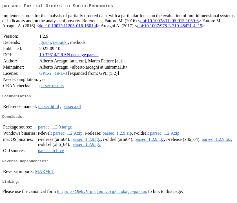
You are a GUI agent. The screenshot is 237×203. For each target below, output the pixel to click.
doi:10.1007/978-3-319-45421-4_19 (169, 26)
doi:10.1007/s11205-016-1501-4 (68, 26)
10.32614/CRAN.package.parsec (68, 55)
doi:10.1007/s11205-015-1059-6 (169, 21)
